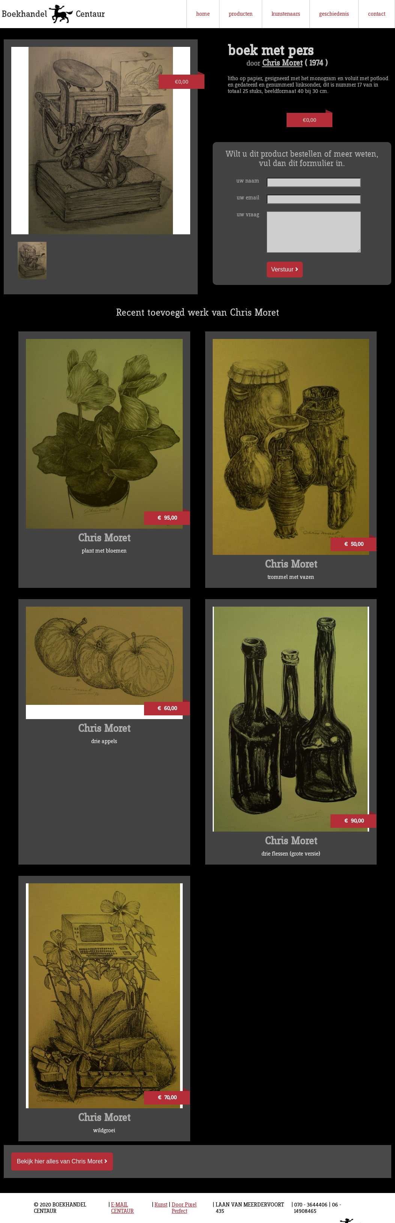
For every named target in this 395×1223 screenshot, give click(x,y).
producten (240, 14)
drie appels (104, 741)
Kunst (161, 1205)
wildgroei (104, 1130)
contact (376, 14)
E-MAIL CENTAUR (122, 1208)
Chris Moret (282, 63)
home (203, 14)
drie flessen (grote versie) (290, 854)
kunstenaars (286, 14)
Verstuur (284, 269)
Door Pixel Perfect (184, 1208)
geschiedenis (334, 14)
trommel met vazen (290, 577)
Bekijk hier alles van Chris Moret (62, 1161)
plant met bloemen (104, 551)
